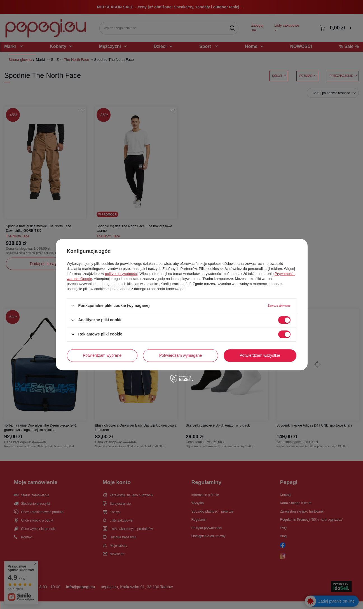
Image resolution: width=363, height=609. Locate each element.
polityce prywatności (121, 274)
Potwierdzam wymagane (180, 355)
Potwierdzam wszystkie (260, 355)
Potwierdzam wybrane (102, 355)
